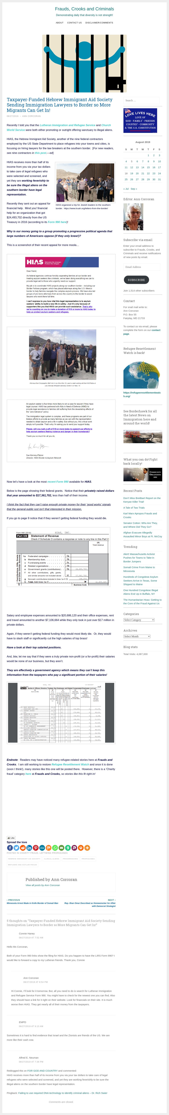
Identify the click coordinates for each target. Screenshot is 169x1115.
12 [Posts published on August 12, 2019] (131, 167)
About (60, 23)
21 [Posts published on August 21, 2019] (142, 173)
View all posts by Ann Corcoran (43, 884)
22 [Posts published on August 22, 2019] (148, 173)
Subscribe (136, 280)
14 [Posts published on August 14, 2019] (142, 167)
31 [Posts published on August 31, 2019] (159, 179)
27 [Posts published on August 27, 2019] (137, 179)
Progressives (70, 858)
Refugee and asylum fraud (22, 864)
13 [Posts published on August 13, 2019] (137, 167)
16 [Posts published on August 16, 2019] (153, 167)
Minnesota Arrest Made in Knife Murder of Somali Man (34, 901)
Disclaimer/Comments (99, 23)
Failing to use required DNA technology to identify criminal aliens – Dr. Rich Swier (62, 1092)
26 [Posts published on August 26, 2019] (131, 179)
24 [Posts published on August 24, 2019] (159, 173)
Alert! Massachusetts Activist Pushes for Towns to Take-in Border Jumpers (139, 558)
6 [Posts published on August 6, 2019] (137, 161)
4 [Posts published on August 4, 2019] (126, 161)
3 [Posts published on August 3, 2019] (159, 155)
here (28, 773)
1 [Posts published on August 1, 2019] (148, 155)
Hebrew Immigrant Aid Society (24, 858)
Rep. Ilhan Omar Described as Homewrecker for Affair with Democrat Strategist (88, 902)
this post (40, 152)
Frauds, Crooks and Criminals (84, 8)
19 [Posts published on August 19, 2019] (131, 173)
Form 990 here (57, 221)
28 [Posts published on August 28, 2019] (142, 179)
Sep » (134, 188)
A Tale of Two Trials (134, 507)
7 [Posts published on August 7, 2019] (142, 161)
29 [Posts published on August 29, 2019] (148, 179)
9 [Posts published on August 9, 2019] (153, 161)
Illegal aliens (51, 858)
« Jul (126, 188)
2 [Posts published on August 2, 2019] (153, 155)
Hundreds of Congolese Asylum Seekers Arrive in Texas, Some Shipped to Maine (140, 580)
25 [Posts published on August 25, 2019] (126, 179)
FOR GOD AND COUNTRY (42, 1070)
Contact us (74, 23)
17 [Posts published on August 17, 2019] (159, 167)
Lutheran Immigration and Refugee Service (67, 125)
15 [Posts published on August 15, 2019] (148, 167)
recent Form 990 (57, 481)
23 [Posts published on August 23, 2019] (153, 173)
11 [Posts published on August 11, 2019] (126, 167)
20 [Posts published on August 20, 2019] (137, 173)
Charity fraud (29, 853)
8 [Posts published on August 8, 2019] (148, 161)
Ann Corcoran (31, 116)
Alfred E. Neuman (28, 1057)
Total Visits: (130, 654)
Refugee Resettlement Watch (70, 764)
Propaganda (88, 858)
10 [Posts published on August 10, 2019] (159, 161)
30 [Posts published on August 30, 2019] (153, 179)
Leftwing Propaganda (54, 853)
